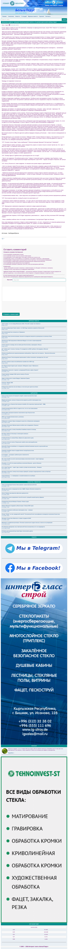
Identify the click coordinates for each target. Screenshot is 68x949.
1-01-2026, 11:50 (5, 507)
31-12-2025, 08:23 (6, 524)
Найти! (64, 19)
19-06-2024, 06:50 (15, 25)
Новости (17, 16)
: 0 (3, 238)
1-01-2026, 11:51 (5, 503)
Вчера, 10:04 (5, 333)
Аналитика (11, 16)
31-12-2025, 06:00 (6, 528)
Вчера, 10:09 (5, 329)
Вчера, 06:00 (5, 337)
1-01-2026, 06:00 (5, 515)
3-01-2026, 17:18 (5, 397)
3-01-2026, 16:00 (5, 384)
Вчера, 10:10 (5, 325)
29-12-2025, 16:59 (6, 447)
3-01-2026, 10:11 (5, 490)
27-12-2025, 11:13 (6, 460)
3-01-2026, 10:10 (5, 388)
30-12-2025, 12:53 (6, 430)
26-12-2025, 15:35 (6, 468)
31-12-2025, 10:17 (6, 414)
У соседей (24, 16)
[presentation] (15, 306)
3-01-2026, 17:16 (5, 486)
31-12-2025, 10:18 (6, 409)
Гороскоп (41, 16)
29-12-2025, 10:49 (6, 451)
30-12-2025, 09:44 (6, 443)
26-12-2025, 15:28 (6, 477)
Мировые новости (33, 16)
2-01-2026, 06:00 (5, 498)
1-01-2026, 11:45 (5, 511)
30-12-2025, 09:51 (6, 532)
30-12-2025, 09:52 (6, 435)
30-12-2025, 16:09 (6, 422)
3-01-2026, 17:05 (5, 379)
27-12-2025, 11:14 (6, 456)
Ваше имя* (9, 279)
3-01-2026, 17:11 (5, 375)
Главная (4, 16)
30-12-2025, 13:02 (6, 426)
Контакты (48, 16)
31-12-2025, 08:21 (6, 418)
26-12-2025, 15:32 (6, 472)
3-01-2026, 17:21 (5, 371)
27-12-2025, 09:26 (6, 464)
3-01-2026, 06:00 (5, 494)
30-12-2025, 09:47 (6, 439)
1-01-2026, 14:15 (5, 401)
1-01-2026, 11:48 (5, 405)
